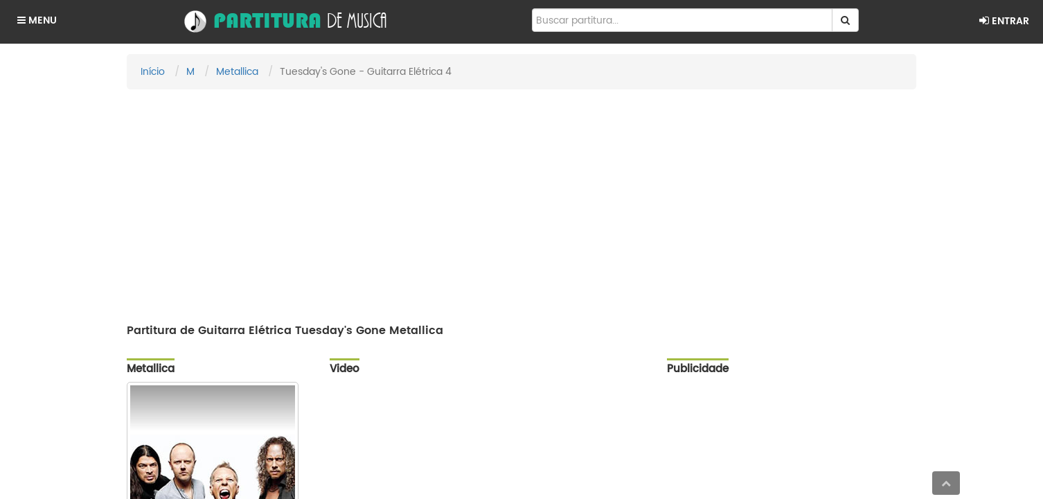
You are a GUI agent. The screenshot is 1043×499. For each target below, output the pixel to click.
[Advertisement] (521, 200)
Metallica (237, 72)
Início (153, 72)
